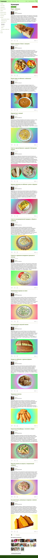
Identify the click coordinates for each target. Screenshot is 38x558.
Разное (2, 27)
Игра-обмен (2, 15)
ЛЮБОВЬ (15, 541)
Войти (27, 1)
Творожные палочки (16, 394)
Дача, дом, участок (3, 12)
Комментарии (14, 1)
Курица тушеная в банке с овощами (20, 43)
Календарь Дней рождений (16, 553)
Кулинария (3, 24)
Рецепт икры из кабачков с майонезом (21, 78)
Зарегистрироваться (31, 1)
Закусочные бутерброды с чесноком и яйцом (22, 429)
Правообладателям (8, 556)
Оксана (18, 549)
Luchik (22, 541)
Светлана (12, 545)
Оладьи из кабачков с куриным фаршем (21, 359)
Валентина (28, 545)
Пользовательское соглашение (15, 556)
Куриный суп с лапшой (17, 113)
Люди (18, 1)
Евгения (15, 549)
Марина (16, 12)
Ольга (34, 541)
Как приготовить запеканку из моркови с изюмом (24, 500)
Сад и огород (2, 5)
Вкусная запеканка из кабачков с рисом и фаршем (24, 184)
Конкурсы (1, 3)
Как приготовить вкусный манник (19, 324)
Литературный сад (4, 20)
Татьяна (18, 541)
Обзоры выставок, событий (5, 19)
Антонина (22, 545)
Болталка (1, 17)
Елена (12, 541)
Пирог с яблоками (15, 9)
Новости (1, 10)
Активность (9, 1)
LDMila (18, 545)
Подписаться (35, 6)
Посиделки (3, 25)
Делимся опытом (3, 8)
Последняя (18, 534)
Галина (34, 545)
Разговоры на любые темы (5, 29)
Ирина (25, 541)
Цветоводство (2, 7)
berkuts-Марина (22, 549)
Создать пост (13, 6)
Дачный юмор (3, 22)
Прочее (1, 32)
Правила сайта (2, 556)
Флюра (15, 545)
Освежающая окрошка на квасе (19, 291)
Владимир (25, 545)
